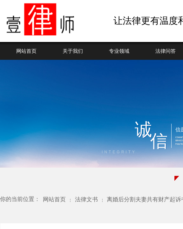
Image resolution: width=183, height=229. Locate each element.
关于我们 (73, 51)
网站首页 (26, 51)
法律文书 (86, 199)
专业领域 (119, 51)
